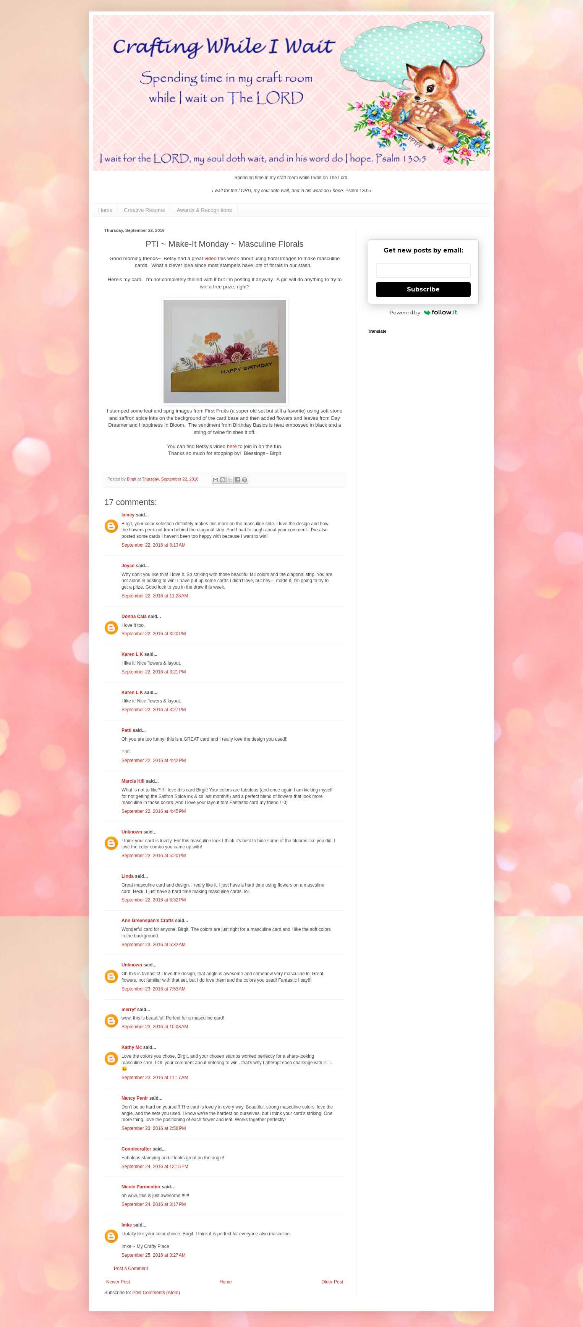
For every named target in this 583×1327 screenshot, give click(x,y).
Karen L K (132, 654)
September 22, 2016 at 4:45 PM (153, 811)
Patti (126, 730)
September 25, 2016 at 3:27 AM (153, 1255)
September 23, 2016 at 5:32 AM (153, 944)
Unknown (131, 832)
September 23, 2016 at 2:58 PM (153, 1128)
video (210, 258)
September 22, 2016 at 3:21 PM (153, 672)
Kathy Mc (131, 1047)
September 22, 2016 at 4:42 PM (153, 760)
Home (105, 210)
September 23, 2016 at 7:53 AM (153, 989)
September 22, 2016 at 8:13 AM (153, 545)
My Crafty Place (153, 1246)
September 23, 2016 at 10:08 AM (154, 1026)
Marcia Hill (132, 781)
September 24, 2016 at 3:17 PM (153, 1204)
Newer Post (118, 1282)
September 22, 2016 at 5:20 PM (153, 855)
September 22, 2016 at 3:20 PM (153, 633)
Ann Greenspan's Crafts (147, 920)
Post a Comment (131, 1268)
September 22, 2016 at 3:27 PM (153, 709)
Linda (127, 876)
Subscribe (423, 289)
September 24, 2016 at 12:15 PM (154, 1166)
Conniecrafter (136, 1149)
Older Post (332, 1282)
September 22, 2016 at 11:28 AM (154, 596)
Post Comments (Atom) (156, 1292)
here (232, 446)
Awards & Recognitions (204, 210)
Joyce (127, 565)
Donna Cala (134, 616)
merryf (128, 1009)
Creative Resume (144, 210)
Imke (126, 1225)
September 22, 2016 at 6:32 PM (153, 900)
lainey (127, 515)
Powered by (423, 312)
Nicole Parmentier (140, 1186)
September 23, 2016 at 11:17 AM (154, 1077)
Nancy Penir (135, 1098)
